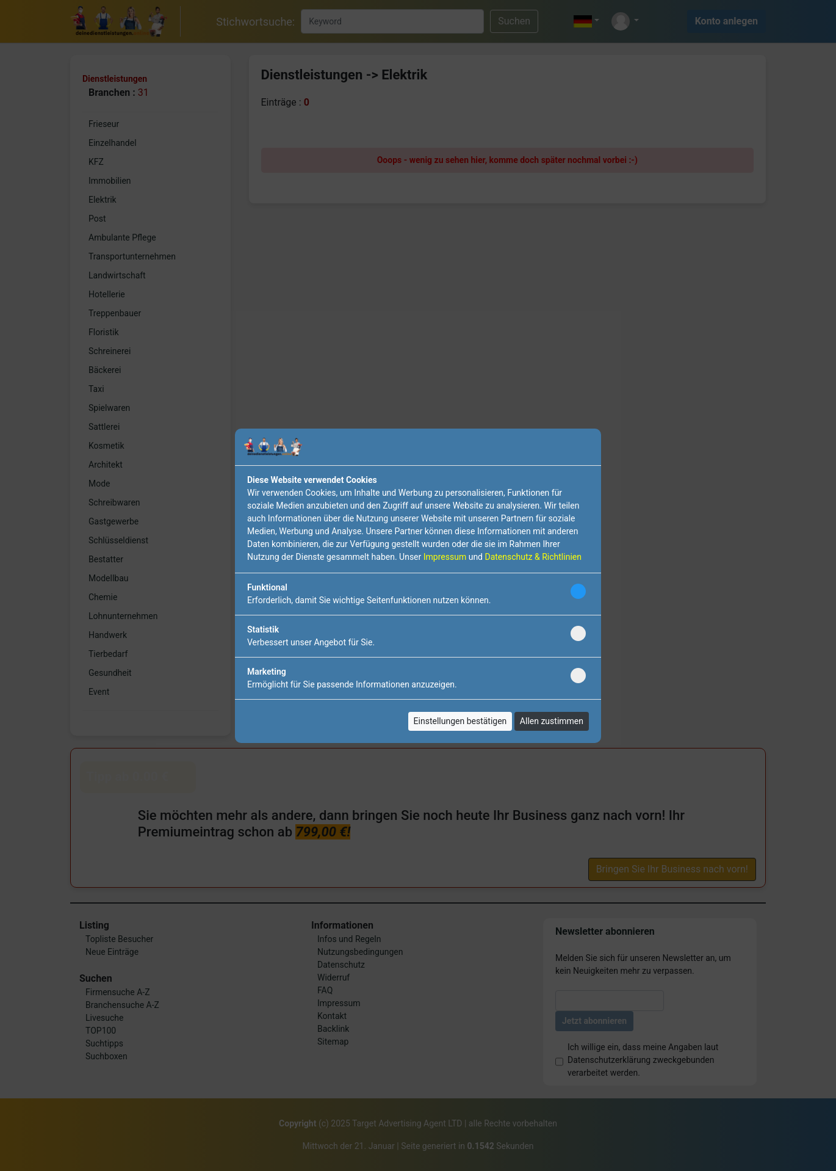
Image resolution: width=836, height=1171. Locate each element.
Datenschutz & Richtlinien (533, 557)
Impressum (444, 557)
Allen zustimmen (551, 721)
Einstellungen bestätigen (460, 721)
